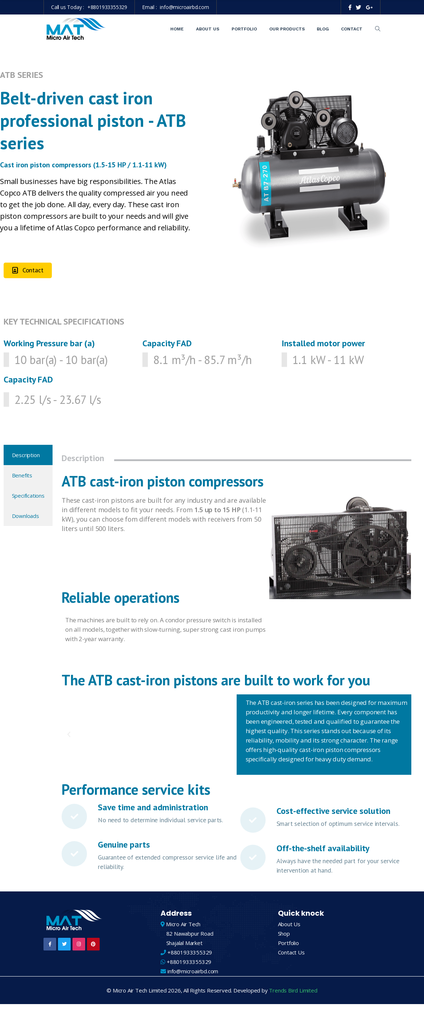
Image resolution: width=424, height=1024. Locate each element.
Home (177, 29)
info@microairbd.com (184, 7)
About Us (207, 29)
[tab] (28, 455)
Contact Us (291, 952)
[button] (28, 270)
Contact (351, 29)
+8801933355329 (107, 7)
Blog (323, 29)
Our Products (287, 29)
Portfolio (244, 29)
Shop (284, 933)
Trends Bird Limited (293, 990)
